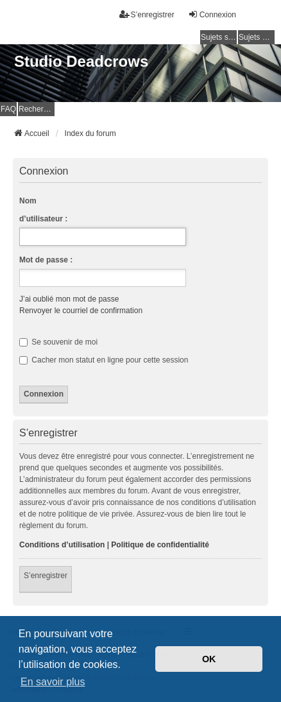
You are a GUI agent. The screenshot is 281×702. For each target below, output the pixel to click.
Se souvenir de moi (58, 342)
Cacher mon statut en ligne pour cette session (103, 359)
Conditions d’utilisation (62, 544)
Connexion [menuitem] (212, 14)
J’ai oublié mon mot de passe (69, 299)
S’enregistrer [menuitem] (147, 14)
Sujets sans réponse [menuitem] (219, 37)
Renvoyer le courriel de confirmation (80, 310)
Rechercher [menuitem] (37, 109)
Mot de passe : (45, 259)
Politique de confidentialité (160, 544)
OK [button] (209, 659)
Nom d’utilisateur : (43, 209)
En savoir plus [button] (53, 681)
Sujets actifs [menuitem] (257, 37)
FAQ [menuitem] (8, 109)
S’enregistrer (45, 575)
